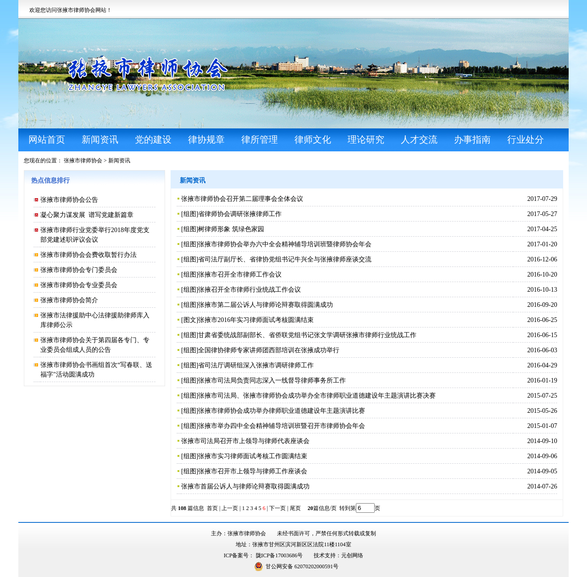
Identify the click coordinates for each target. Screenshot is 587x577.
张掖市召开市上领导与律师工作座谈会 (252, 471)
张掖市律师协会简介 (69, 300)
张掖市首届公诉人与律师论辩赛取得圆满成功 (245, 486)
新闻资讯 (119, 160)
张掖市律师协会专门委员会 (78, 269)
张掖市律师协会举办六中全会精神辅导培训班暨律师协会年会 (284, 244)
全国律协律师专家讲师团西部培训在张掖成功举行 (268, 350)
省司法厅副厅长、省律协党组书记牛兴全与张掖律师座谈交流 (284, 259)
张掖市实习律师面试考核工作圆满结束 (252, 456)
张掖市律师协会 (83, 160)
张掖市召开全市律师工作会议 (240, 274)
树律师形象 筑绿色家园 (231, 229)
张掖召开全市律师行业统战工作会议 (249, 289)
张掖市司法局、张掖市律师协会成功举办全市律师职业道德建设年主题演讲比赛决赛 (317, 395)
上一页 (230, 508)
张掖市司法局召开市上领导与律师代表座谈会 (245, 441)
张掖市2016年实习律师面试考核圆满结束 (256, 319)
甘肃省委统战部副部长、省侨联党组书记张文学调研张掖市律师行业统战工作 (307, 335)
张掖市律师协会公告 (69, 199)
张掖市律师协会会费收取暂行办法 (88, 254)
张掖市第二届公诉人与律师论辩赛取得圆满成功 (265, 304)
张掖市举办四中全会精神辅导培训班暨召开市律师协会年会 (281, 425)
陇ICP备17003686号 (279, 555)
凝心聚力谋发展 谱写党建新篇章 (86, 214)
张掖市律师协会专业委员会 (78, 285)
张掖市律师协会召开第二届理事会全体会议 (242, 198)
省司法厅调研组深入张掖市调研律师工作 (256, 365)
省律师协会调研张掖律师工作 (240, 214)
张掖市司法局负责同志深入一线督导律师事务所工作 (272, 380)
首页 (212, 508)
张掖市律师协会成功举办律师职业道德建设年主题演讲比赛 (281, 410)
